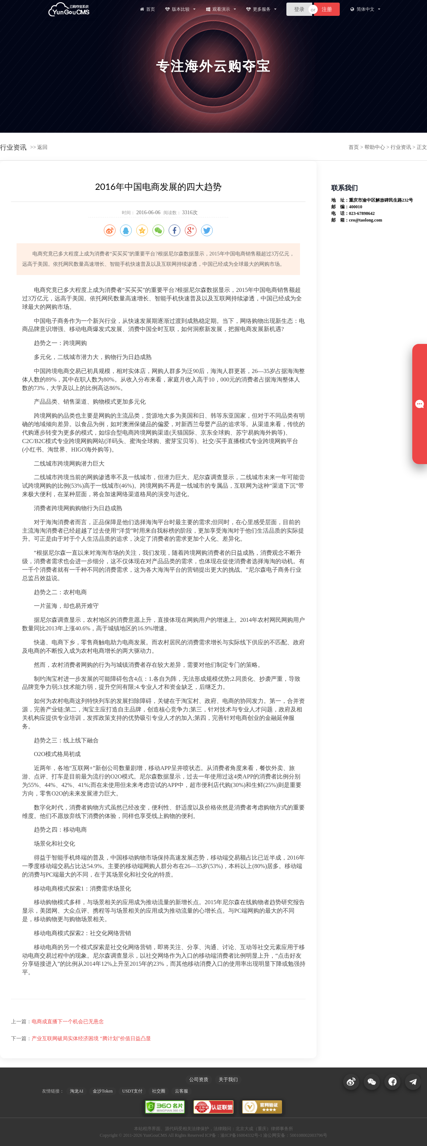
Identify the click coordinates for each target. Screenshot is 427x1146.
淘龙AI (77, 1091)
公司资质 (198, 1079)
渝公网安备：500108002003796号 (295, 1135)
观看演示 (220, 9)
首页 (147, 9)
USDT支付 (132, 1091)
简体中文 (365, 9)
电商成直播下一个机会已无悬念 (68, 1021)
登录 (299, 9)
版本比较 (180, 9)
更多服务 (261, 9)
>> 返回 (38, 147)
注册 (327, 9)
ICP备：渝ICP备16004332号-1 (233, 1135)
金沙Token (103, 1091)
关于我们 (228, 1079)
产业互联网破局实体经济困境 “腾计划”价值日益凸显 (91, 1038)
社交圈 (158, 1091)
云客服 (181, 1091)
